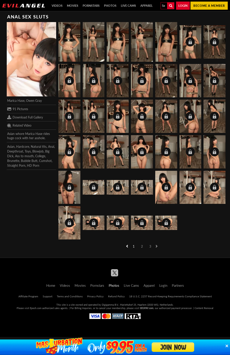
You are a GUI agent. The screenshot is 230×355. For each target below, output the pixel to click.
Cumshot (45, 161)
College (40, 156)
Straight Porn (16, 165)
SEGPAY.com (146, 308)
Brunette (13, 161)
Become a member (209, 5)
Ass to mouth (24, 156)
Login (183, 5)
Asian (11, 146)
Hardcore (22, 146)
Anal (51, 146)
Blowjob (38, 151)
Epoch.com (36, 308)
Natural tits (38, 146)
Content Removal (204, 308)
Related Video (19, 125)
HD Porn (33, 165)
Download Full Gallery (25, 117)
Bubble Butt (29, 161)
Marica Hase (15, 100)
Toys (28, 151)
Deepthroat (15, 151)
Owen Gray (34, 100)
